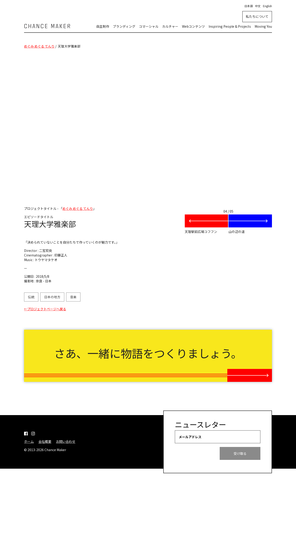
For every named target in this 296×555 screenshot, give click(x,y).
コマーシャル (148, 26)
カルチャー (170, 26)
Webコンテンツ (193, 26)
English (267, 6)
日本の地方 (52, 297)
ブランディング (124, 26)
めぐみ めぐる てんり (39, 46)
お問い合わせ (65, 494)
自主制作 (102, 26)
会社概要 (44, 494)
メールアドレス (190, 490)
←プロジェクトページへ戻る (45, 309)
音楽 (73, 297)
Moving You (263, 26)
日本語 (248, 6)
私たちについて (257, 16)
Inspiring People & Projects (230, 26)
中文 (258, 6)
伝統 (31, 297)
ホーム (29, 494)
